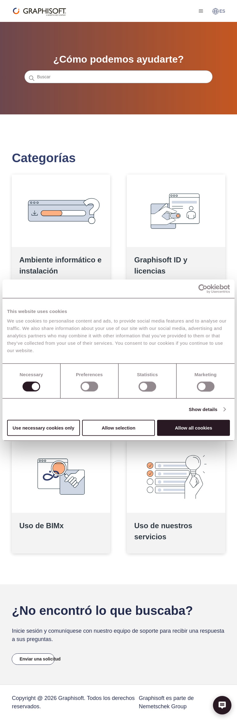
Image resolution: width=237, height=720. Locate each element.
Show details (203, 409)
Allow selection (118, 427)
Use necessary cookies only (43, 427)
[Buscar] (118, 77)
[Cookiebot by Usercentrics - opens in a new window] (203, 288)
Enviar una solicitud (36, 658)
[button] (222, 705)
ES (218, 11)
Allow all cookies (193, 427)
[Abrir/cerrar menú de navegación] (201, 11)
